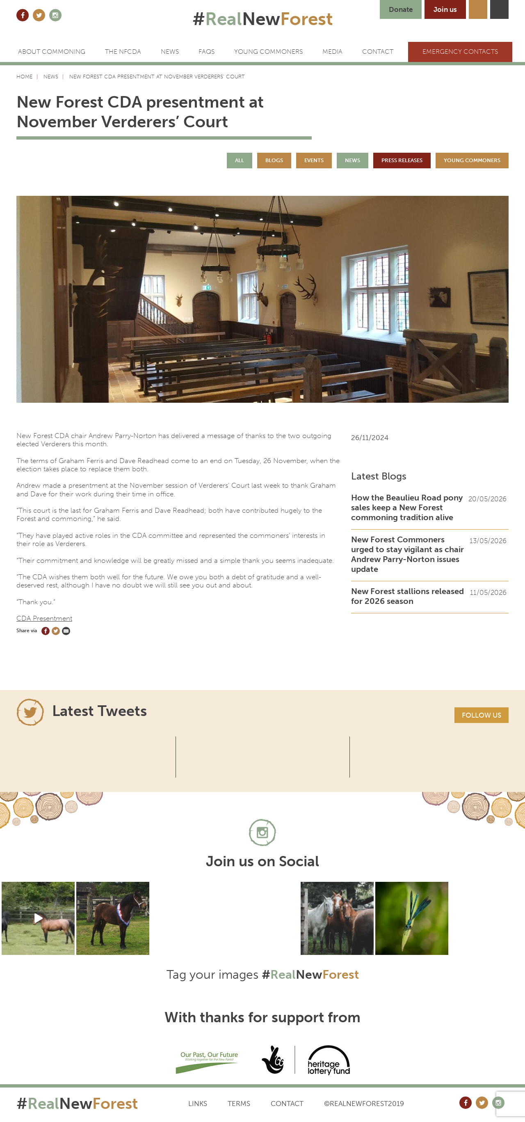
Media (332, 51)
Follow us (481, 715)
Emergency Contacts (460, 51)
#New (262, 19)
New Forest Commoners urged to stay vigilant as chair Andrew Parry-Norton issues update (407, 554)
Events (314, 160)
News (170, 51)
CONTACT (377, 51)
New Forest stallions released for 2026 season (407, 596)
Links (197, 1103)
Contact (287, 1103)
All (239, 160)
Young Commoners (268, 51)
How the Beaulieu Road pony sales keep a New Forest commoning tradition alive (407, 507)
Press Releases (401, 160)
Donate (401, 9)
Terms (239, 1103)
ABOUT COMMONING (51, 51)
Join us (445, 9)
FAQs (207, 51)
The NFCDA (123, 51)
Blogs (274, 160)
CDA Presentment (44, 618)
